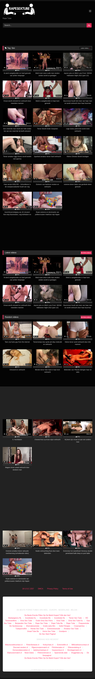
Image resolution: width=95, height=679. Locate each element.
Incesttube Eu (30, 618)
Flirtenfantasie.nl (32, 645)
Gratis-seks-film (49, 626)
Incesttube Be (45, 618)
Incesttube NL (59, 618)
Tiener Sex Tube (75, 618)
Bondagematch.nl (74, 650)
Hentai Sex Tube (37, 629)
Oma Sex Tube (26, 621)
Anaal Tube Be (33, 631)
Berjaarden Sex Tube (23, 623)
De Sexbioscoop (15, 626)
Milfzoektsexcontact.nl (80, 645)
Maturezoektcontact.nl (14, 645)
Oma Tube (60, 621)
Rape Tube (70, 623)
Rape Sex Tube (41, 623)
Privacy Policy (52, 589)
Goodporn (63, 631)
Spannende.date (60, 653)
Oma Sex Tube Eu (75, 621)
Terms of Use (67, 589)
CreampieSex (79, 626)
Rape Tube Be (57, 623)
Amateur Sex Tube (71, 629)
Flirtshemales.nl (58, 647)
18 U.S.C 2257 (28, 589)
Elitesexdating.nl (74, 647)
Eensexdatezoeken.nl (21, 650)
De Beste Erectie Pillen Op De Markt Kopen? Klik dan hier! (47, 615)
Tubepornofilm (21, 629)
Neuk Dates (29, 653)
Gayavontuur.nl (58, 650)
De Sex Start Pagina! (47, 634)
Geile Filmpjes (64, 626)
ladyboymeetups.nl (40, 650)
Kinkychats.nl (48, 645)
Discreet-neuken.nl (20, 647)
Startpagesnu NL (14, 618)
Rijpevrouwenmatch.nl (40, 647)
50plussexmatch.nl (14, 653)
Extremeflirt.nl (62, 645)
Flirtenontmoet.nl (44, 653)
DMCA (40, 589)
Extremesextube (53, 629)
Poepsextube (84, 623)
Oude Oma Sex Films (44, 621)
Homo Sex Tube (49, 631)
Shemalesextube (32, 626)
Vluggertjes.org (77, 653)
